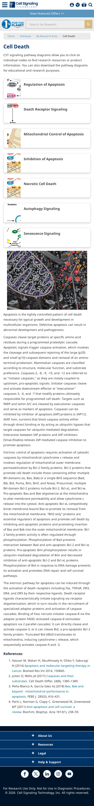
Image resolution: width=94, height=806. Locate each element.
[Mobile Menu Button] (5, 5)
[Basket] (84, 5)
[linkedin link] (47, 774)
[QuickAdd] (78, 5)
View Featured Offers (47, 13)
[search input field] (55, 24)
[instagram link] (58, 774)
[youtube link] (69, 774)
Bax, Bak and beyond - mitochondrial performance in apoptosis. (48, 691)
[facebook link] (25, 774)
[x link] (36, 774)
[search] (88, 24)
